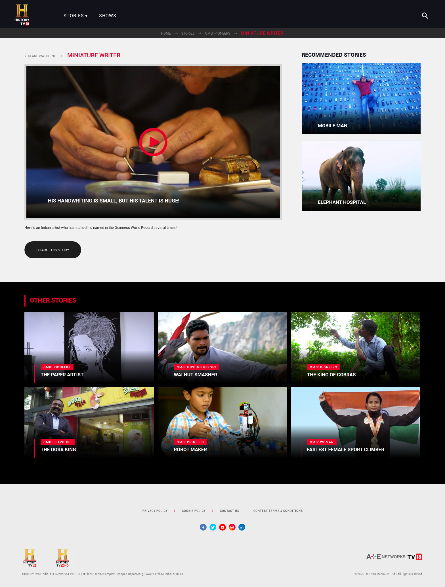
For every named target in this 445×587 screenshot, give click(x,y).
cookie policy (194, 510)
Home (166, 33)
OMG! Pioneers (217, 33)
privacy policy (155, 510)
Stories (74, 16)
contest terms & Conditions (278, 510)
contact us (229, 510)
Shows (107, 16)
